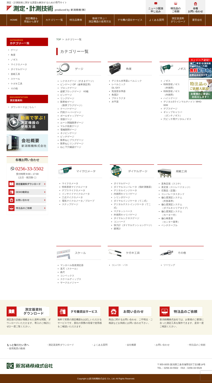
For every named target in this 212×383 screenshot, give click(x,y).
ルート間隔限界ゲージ (71, 122)
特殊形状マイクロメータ (74, 187)
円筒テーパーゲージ (70, 112)
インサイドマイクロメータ (76, 193)
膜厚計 (117, 228)
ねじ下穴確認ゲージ (70, 147)
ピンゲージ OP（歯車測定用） (76, 84)
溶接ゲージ (66, 119)
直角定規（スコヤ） (171, 183)
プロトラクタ (119, 98)
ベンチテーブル (169, 225)
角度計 (115, 94)
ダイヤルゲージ (122, 183)
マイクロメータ (70, 183)
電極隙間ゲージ (68, 129)
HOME (13, 19)
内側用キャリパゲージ (125, 193)
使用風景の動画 (17, 348)
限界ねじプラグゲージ (71, 140)
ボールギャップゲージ (71, 115)
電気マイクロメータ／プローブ (78, 200)
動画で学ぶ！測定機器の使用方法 (100, 20)
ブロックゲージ (68, 88)
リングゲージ (67, 98)
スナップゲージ (70, 204)
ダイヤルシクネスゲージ (126, 218)
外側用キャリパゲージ (125, 214)
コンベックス (67, 275)
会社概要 (131, 344)
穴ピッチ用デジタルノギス (177, 119)
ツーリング (169, 265)
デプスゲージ (170, 108)
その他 (14, 88)
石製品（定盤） (169, 190)
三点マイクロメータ (72, 197)
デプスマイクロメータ (73, 190)
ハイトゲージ (170, 98)
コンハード (119, 221)
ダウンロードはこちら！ (23, 107)
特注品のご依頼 (197, 344)
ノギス (166, 80)
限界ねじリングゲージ (71, 143)
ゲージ (14, 50)
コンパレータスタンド (173, 194)
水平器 (115, 101)
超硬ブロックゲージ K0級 (74, 91)
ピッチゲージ (67, 136)
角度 (13, 54)
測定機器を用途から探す (31, 20)
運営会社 (197, 19)
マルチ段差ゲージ (69, 126)
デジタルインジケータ (125, 190)
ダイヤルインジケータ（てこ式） (131, 200)
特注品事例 (76, 19)
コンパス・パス (120, 265)
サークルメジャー (69, 282)
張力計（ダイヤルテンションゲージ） (133, 225)
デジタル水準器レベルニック (127, 80)
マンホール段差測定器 (71, 265)
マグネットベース (123, 211)
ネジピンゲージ (68, 133)
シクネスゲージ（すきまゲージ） (77, 81)
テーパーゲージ (68, 108)
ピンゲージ (66, 95)
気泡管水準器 (119, 91)
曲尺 (62, 272)
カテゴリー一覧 (54, 19)
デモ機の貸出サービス (130, 19)
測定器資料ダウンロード (178, 20)
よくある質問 (156, 19)
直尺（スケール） (69, 268)
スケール (15, 78)
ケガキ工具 (16, 83)
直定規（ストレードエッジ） (176, 187)
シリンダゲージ (122, 197)
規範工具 (15, 74)
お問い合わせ (163, 344)
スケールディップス (70, 279)
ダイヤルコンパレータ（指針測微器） (133, 187)
